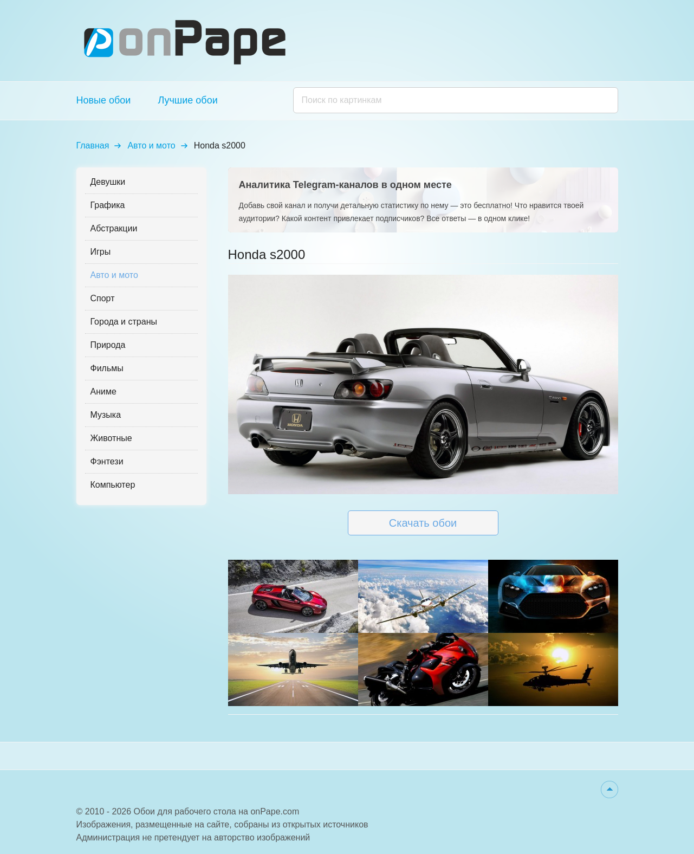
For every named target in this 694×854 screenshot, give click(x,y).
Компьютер (112, 484)
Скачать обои (423, 523)
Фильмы (107, 368)
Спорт (102, 298)
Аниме (103, 391)
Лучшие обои (187, 100)
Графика (107, 205)
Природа (108, 345)
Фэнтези (107, 461)
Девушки (108, 181)
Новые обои (103, 100)
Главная (92, 145)
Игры (100, 251)
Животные (111, 438)
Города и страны (123, 321)
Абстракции (114, 228)
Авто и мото (151, 145)
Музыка (105, 414)
